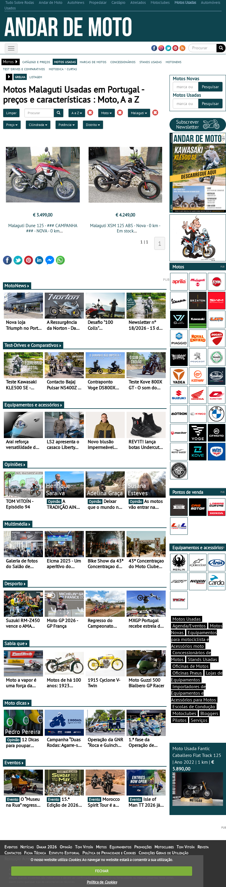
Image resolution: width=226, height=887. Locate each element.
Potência (67, 124)
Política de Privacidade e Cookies (109, 852)
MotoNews (17, 285)
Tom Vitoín (84, 847)
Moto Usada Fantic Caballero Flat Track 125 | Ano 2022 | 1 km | (197, 775)
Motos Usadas (186, 619)
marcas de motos (93, 61)
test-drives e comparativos (24, 68)
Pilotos (179, 720)
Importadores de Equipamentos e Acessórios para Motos (193, 693)
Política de (102, 882)
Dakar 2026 (46, 847)
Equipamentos (120, 847)
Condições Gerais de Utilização (163, 852)
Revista (203, 847)
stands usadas (150, 61)
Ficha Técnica (35, 852)
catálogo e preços (36, 61)
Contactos (12, 852)
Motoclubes (184, 713)
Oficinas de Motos (190, 666)
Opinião (66, 847)
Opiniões (15, 464)
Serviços (199, 720)
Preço (12, 124)
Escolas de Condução (193, 706)
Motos (101, 847)
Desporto (15, 583)
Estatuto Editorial (64, 852)
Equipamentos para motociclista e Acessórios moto (194, 639)
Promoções (143, 847)
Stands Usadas (202, 659)
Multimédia (17, 524)
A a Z (77, 113)
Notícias (27, 847)
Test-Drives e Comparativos (33, 345)
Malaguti (139, 113)
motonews (173, 61)
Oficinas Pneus (187, 673)
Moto (106, 113)
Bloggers (209, 713)
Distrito (93, 124)
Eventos (14, 762)
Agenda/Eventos (189, 626)
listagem (35, 76)
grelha (20, 76)
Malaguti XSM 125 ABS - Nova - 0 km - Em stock (125, 228)
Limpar (11, 113)
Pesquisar (210, 86)
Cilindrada (38, 124)
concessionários (122, 61)
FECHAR (102, 870)
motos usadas (65, 61)
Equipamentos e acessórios (33, 405)
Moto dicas (17, 703)
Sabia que (16, 643)
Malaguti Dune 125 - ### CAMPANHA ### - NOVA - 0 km (42, 228)
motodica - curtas (63, 68)
